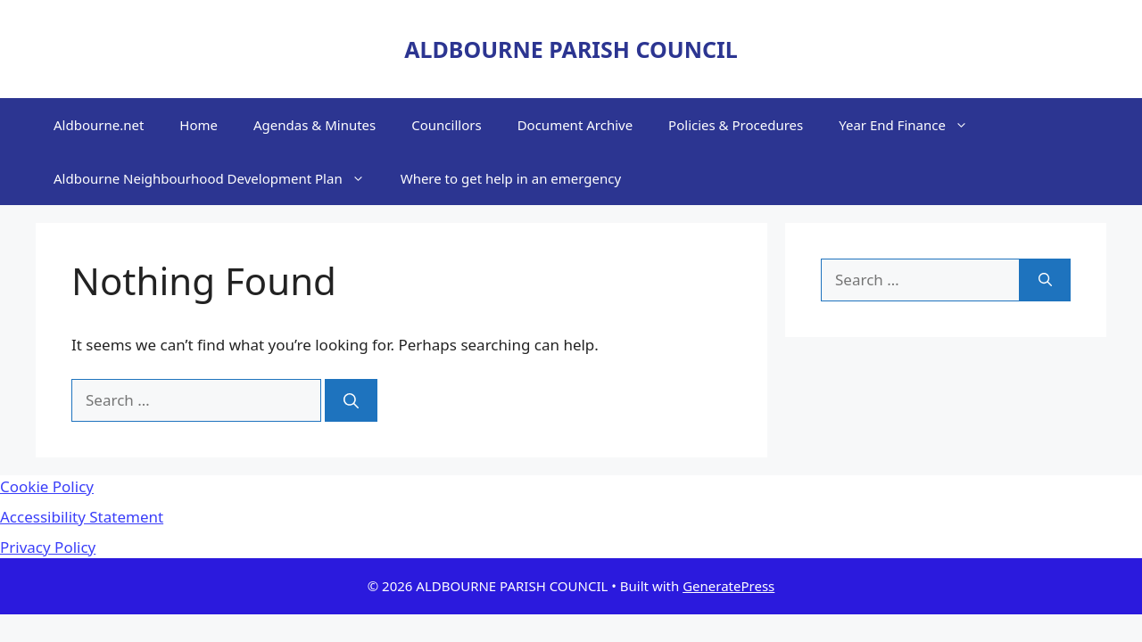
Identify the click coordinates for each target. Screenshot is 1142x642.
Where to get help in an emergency (511, 178)
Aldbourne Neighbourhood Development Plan (218, 178)
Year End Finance (912, 125)
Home (198, 125)
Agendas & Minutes (314, 125)
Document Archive (575, 125)
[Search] (351, 400)
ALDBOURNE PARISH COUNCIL (571, 49)
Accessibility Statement (81, 516)
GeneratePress (728, 586)
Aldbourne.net (99, 125)
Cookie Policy (47, 486)
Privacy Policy (47, 547)
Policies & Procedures (735, 125)
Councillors (446, 125)
